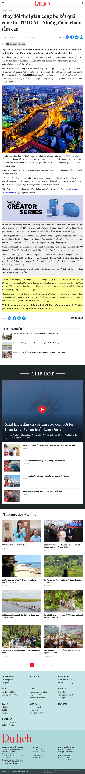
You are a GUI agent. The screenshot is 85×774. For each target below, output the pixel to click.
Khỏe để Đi (34, 710)
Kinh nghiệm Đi (36, 707)
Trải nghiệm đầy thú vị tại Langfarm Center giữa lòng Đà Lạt (35, 333)
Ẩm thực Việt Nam (9, 692)
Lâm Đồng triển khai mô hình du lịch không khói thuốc (21, 651)
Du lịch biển (63, 677)
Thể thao (5, 713)
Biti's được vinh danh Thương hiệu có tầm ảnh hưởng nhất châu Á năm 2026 (62, 546)
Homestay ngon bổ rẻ (38, 692)
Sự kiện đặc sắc (8, 725)
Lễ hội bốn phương (65, 683)
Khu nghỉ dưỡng (36, 695)
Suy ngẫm (34, 677)
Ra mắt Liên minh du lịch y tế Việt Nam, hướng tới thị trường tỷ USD (63, 616)
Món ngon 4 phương (10, 695)
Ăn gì (4, 689)
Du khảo (62, 689)
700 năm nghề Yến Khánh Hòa (14, 545)
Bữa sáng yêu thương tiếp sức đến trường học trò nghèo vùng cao (63, 651)
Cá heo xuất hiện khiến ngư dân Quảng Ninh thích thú (43, 460)
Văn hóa (5, 707)
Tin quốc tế (6, 683)
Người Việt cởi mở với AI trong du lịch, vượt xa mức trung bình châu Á (39, 352)
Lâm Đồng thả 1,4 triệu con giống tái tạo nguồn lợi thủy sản (45, 476)
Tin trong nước (7, 680)
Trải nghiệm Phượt (65, 695)
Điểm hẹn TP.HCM (65, 680)
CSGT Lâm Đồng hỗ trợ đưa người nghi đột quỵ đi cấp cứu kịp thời (48, 445)
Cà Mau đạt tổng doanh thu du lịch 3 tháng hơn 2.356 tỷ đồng (36, 343)
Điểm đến (62, 692)
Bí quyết (34, 704)
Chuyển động (8, 677)
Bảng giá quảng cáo (21, 771)
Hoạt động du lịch (9, 722)
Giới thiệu (5, 771)
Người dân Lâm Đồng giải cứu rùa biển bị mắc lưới (42, 491)
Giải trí (5, 704)
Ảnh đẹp (61, 698)
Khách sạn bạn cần (37, 698)
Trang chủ (5, 11)
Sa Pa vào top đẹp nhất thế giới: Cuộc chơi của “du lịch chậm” (62, 581)
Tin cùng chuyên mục (19, 514)
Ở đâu (32, 689)
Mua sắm (62, 704)
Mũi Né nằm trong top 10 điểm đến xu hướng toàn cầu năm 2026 (19, 581)
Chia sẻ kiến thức (36, 713)
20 (53, 665)
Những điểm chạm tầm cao (15, 44)
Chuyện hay (14, 11)
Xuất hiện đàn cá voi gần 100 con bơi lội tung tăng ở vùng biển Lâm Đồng (40, 426)
